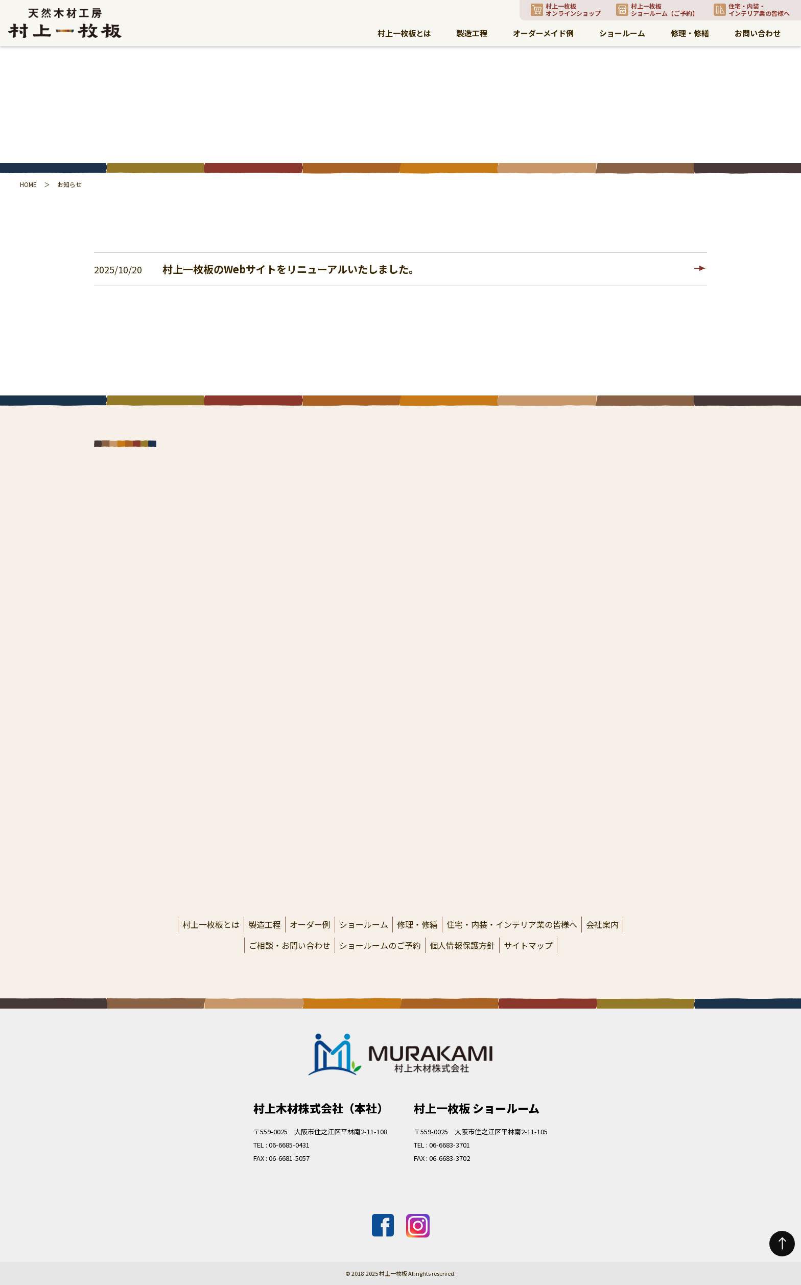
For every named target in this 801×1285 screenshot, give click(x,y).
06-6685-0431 (289, 1145)
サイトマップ (528, 945)
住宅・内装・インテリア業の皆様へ (511, 924)
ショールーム (363, 924)
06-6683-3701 (449, 1145)
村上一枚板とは (211, 924)
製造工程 (264, 924)
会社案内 (602, 924)
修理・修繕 (417, 924)
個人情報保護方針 (462, 945)
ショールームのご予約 (380, 945)
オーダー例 (310, 924)
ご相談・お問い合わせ (290, 945)
